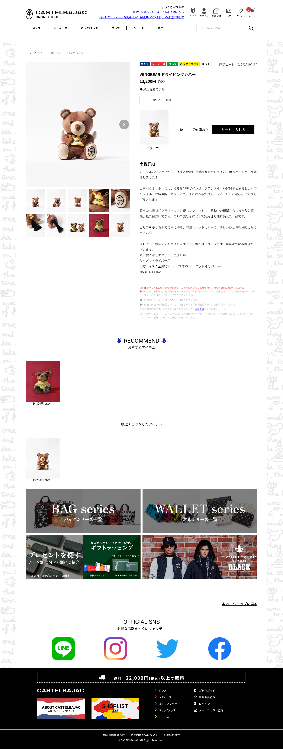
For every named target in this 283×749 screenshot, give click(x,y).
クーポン (241, 15)
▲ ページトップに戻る (239, 603)
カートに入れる (233, 129)
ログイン (204, 15)
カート (252, 12)
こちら (170, 299)
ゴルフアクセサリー (170, 703)
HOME (29, 53)
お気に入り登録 (161, 100)
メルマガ (228, 15)
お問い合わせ (172, 735)
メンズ (36, 28)
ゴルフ (116, 28)
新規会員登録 (207, 697)
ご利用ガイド (207, 690)
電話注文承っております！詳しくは (158, 12)
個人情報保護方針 (114, 735)
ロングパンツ (75, 53)
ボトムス (57, 53)
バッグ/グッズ (89, 28)
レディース (60, 28)
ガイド (192, 15)
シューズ (138, 28)
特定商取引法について (144, 735)
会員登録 (216, 15)
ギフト (162, 28)
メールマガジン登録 (211, 710)
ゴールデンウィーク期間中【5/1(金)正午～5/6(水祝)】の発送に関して (141, 17)
